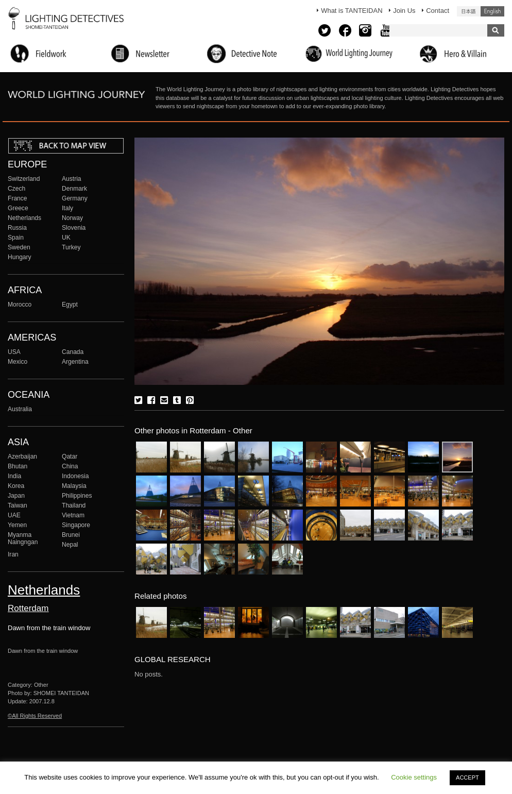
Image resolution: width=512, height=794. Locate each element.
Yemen (17, 525)
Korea (16, 485)
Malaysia (74, 485)
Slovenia (74, 227)
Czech (16, 188)
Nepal (70, 544)
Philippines (77, 495)
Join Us (404, 10)
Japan (16, 495)
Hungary (19, 257)
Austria (71, 178)
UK (66, 237)
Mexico (17, 361)
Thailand (74, 505)
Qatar (69, 456)
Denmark (74, 188)
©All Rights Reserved (35, 716)
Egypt (70, 304)
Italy (67, 208)
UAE (14, 515)
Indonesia (75, 476)
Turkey (71, 247)
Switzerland (24, 178)
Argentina (75, 361)
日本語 (469, 11)
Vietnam (73, 515)
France (17, 198)
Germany (75, 198)
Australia (20, 409)
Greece (18, 208)
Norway (72, 218)
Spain (16, 237)
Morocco (19, 304)
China (70, 466)
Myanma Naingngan (23, 538)
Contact (437, 10)
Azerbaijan (22, 456)
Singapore (76, 525)
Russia (17, 227)
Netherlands (24, 218)
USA (14, 352)
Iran (13, 554)
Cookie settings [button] (414, 777)
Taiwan (17, 505)
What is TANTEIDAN (351, 10)
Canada (72, 352)
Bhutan (17, 466)
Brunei (71, 534)
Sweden (19, 247)
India (14, 476)
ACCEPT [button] (467, 777)
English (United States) (492, 11)
